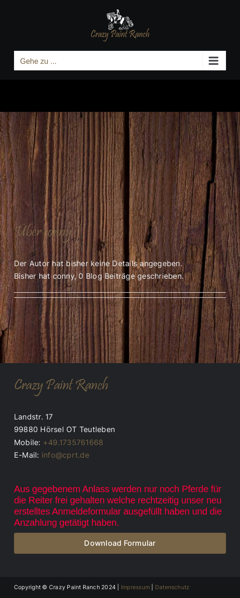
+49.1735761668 (73, 442)
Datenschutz (172, 587)
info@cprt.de (65, 455)
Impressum (135, 587)
